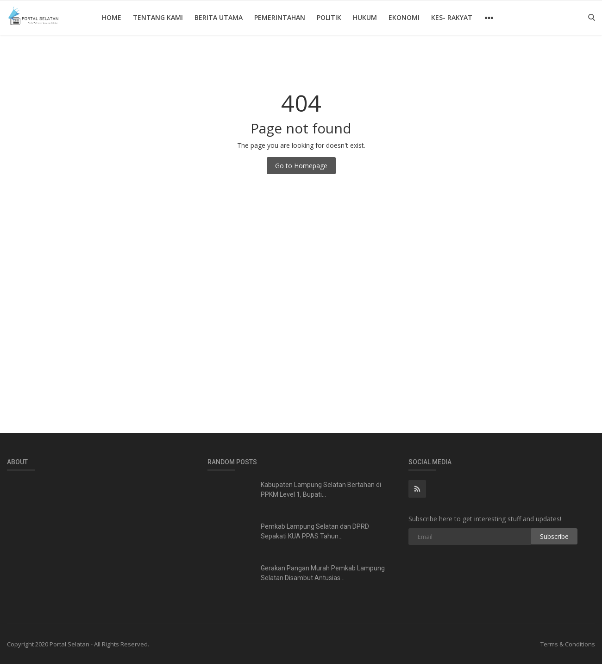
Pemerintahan (279, 17)
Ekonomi (404, 17)
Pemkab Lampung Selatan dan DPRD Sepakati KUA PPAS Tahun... (315, 531)
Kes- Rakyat (451, 17)
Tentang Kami (158, 17)
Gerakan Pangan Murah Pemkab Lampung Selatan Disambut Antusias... (323, 573)
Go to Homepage (301, 165)
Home (111, 17)
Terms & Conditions (567, 644)
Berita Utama (218, 17)
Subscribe (554, 536)
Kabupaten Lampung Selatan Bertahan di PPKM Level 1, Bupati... (321, 489)
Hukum (365, 17)
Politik (329, 17)
